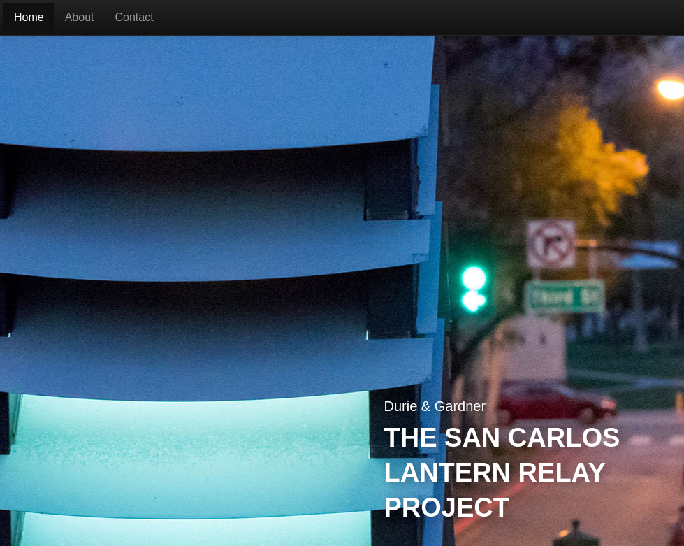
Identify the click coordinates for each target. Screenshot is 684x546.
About (79, 17)
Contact (134, 17)
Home (29, 17)
